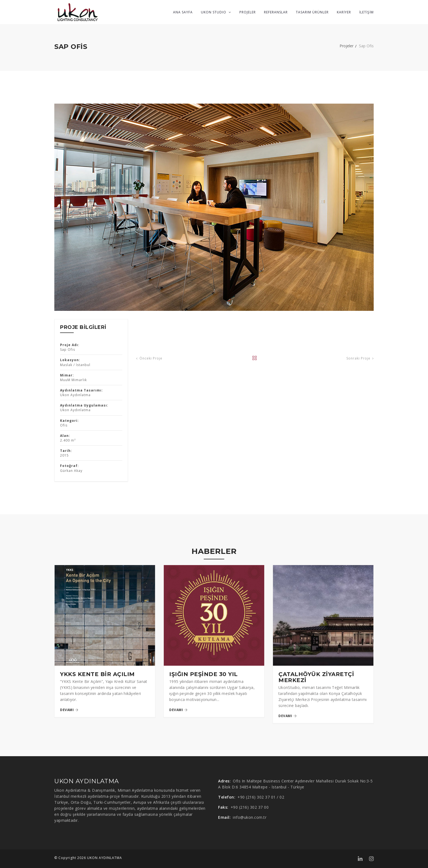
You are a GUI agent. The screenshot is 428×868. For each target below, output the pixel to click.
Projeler (346, 45)
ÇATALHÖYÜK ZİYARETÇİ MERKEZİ (316, 677)
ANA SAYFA (183, 12)
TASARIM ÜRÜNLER (312, 12)
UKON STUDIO (216, 12)
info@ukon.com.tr (249, 817)
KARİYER (344, 12)
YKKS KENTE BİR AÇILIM (97, 674)
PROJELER (247, 12)
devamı (69, 710)
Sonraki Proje (360, 358)
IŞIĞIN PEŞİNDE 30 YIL (203, 674)
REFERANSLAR (276, 12)
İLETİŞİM (366, 12)
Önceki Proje (149, 358)
